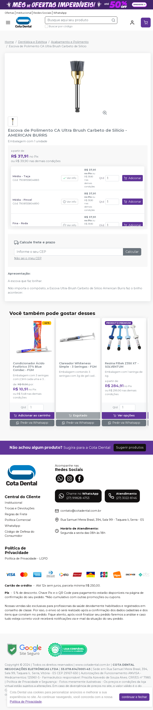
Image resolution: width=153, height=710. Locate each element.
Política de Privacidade (26, 701)
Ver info (69, 178)
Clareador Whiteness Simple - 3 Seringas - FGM (78, 365)
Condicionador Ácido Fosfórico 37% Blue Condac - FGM (29, 367)
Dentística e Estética (32, 42)
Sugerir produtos (129, 447)
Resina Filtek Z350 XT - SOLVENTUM (122, 365)
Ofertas (9, 12)
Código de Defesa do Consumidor (19, 534)
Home (9, 42)
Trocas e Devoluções (19, 508)
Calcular (132, 252)
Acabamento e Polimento (70, 42)
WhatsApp (60, 12)
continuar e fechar (134, 697)
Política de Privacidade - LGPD (26, 558)
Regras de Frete (16, 514)
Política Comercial (18, 520)
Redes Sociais (42, 12)
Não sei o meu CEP (28, 258)
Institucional (23, 12)
